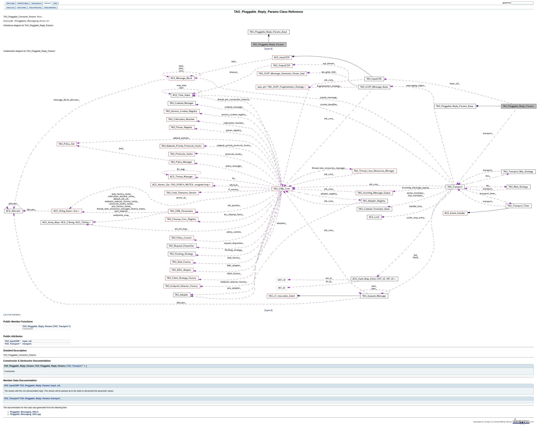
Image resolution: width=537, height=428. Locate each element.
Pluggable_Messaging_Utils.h (24, 412)
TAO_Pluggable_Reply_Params (37, 327)
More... (40, 17)
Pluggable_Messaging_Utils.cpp (25, 415)
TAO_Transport (61, 327)
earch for (506, 3)
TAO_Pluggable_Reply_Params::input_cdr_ (40, 386)
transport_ (27, 344)
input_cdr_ (27, 341)
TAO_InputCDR (12, 341)
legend (268, 49)
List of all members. (12, 315)
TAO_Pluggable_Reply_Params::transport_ (40, 399)
